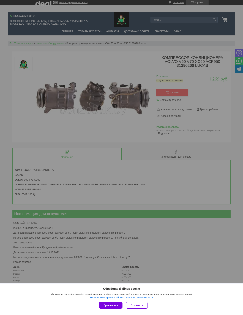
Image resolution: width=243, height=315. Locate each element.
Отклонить (137, 305)
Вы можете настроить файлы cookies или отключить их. (120, 297)
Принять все (110, 305)
